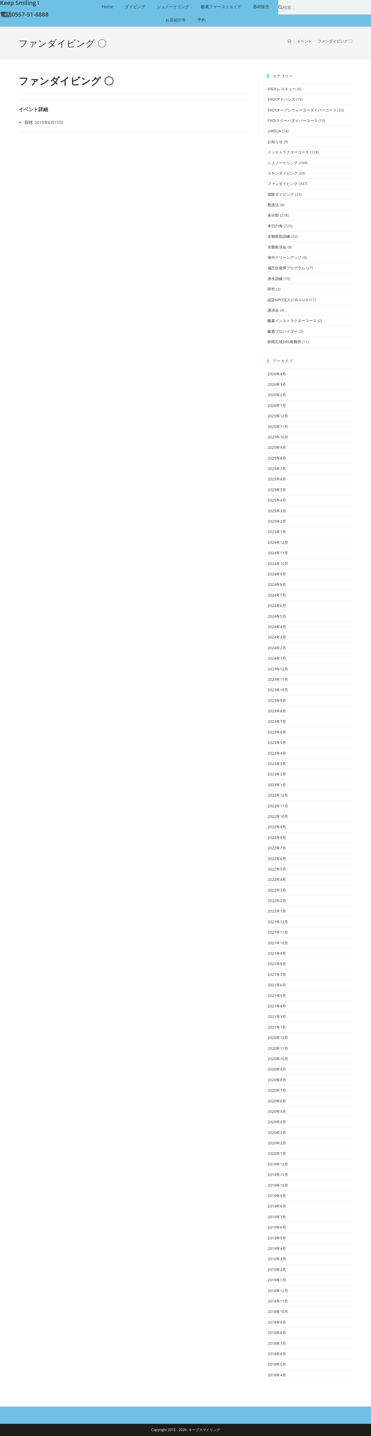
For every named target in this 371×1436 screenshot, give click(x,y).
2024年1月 (277, 658)
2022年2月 (277, 900)
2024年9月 (277, 574)
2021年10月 (278, 942)
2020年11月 (278, 1048)
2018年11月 (278, 1301)
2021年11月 (278, 932)
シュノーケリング (173, 6)
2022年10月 (278, 816)
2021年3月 (277, 1016)
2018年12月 (278, 1290)
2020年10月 (278, 1058)
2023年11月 (278, 679)
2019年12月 (278, 1164)
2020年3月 (277, 1132)
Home (107, 6)
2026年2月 (277, 394)
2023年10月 (278, 689)
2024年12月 (278, 542)
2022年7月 (277, 847)
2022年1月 (277, 911)
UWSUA (274, 130)
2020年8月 (277, 1079)
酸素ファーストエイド (221, 6)
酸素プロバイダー (283, 331)
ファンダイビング (283, 183)
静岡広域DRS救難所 (284, 341)
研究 (271, 289)
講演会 (273, 310)
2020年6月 (277, 1101)
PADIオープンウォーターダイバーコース (302, 110)
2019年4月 (277, 1248)
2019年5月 (277, 1238)
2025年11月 (278, 426)
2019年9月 (277, 1195)
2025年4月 (277, 500)
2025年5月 (277, 489)
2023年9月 (277, 700)
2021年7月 (277, 974)
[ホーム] (289, 41)
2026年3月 (277, 384)
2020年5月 (277, 1111)
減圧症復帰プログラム (286, 267)
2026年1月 (277, 405)
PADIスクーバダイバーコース (292, 120)
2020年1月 (277, 1153)
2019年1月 (277, 1280)
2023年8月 (277, 711)
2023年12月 (278, 669)
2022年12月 (278, 795)
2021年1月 (277, 1027)
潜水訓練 (275, 278)
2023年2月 (277, 774)
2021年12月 (278, 921)
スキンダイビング (283, 173)
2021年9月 (277, 953)
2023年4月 (277, 753)
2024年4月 (277, 626)
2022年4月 (277, 879)
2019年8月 (277, 1206)
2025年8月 (277, 458)
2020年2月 (277, 1143)
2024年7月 (277, 595)
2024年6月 (277, 605)
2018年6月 (277, 1353)
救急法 (273, 204)
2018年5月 (277, 1364)
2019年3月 (277, 1258)
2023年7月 (277, 721)
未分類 (273, 215)
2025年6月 (277, 479)
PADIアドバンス (281, 99)
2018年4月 (277, 1375)
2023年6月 (277, 732)
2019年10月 (278, 1185)
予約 (201, 20)
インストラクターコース (288, 152)
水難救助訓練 (279, 236)
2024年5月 (277, 616)
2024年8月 (277, 584)
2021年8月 (277, 963)
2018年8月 (277, 1332)
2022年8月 (277, 837)
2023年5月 (277, 742)
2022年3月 (277, 890)
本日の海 (275, 225)
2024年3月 (277, 637)
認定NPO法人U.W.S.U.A (288, 299)
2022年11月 (278, 805)
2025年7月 (277, 468)
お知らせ (275, 141)
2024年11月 (278, 552)
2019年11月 (278, 1174)
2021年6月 (277, 984)
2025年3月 (277, 510)
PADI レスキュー (282, 89)
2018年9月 (277, 1322)
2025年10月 (278, 437)
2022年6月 (277, 858)
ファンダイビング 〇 (335, 41)
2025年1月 (277, 531)
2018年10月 (278, 1311)
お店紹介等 (176, 20)
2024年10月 (278, 563)
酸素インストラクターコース (292, 320)
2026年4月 (277, 373)
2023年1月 (277, 784)
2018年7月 (277, 1343)
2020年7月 (277, 1090)
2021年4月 (277, 1006)
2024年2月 (277, 647)
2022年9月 (277, 826)
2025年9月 (277, 447)
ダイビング (135, 6)
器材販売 (261, 6)
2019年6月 (277, 1227)
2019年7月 (277, 1216)
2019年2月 (277, 1269)
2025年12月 (278, 415)
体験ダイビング (281, 194)
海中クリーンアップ (284, 257)
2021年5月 (277, 995)
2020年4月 (277, 1121)
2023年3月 (277, 763)
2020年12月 (278, 1037)
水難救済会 (277, 247)
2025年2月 (277, 521)
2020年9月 (277, 1069)
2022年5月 (277, 869)
